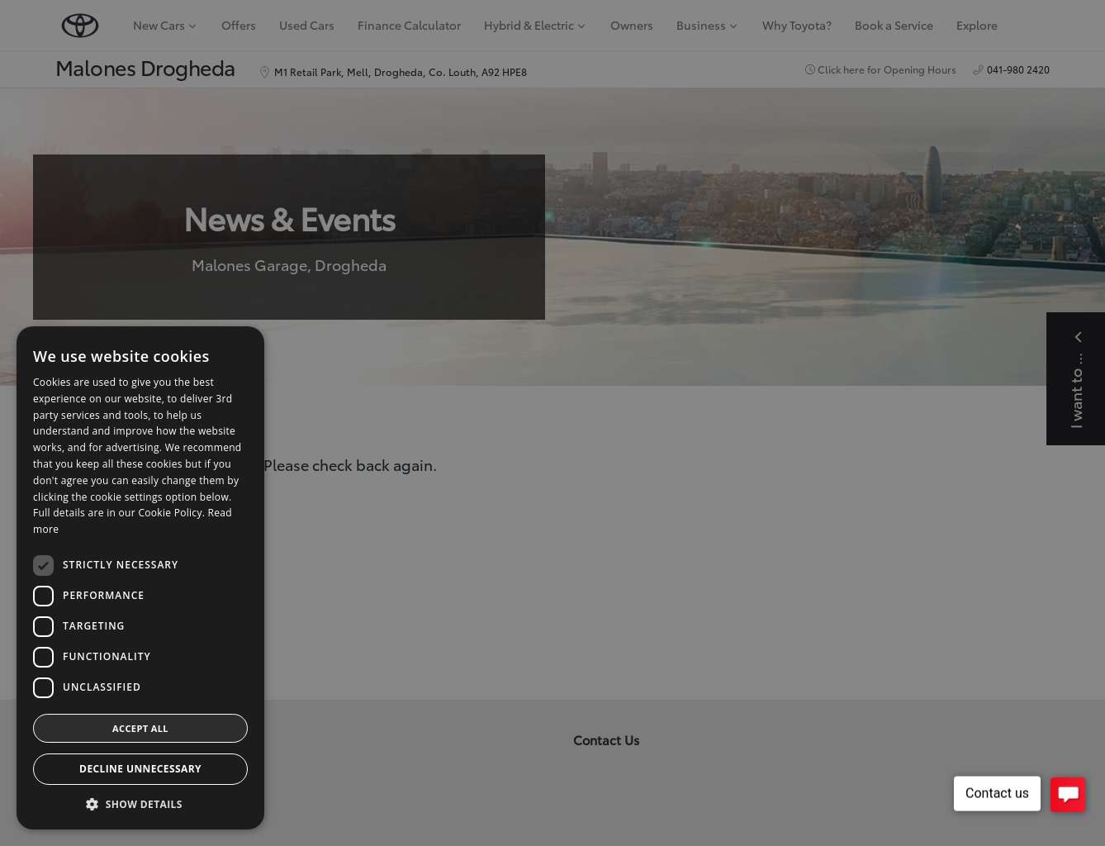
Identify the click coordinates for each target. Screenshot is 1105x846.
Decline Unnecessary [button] (140, 769)
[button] (140, 804)
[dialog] (552, 423)
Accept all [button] (140, 728)
